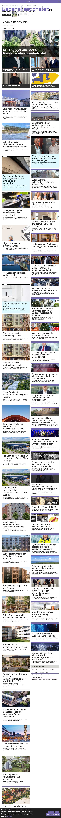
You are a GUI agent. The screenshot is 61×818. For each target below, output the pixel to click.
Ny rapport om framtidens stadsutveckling (40, 672)
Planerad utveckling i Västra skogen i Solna (41, 674)
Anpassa (51, 812)
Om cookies (9, 816)
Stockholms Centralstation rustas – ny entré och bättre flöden (44, 679)
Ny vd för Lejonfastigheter (37, 677)
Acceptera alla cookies (53, 814)
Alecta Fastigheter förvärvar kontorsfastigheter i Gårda (43, 669)
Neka (57, 812)
